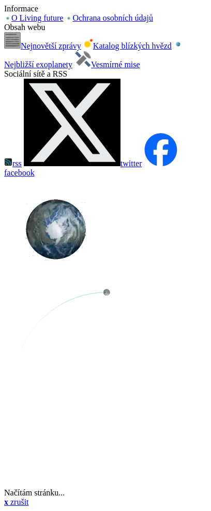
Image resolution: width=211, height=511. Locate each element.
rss (13, 163)
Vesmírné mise (107, 64)
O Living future (33, 17)
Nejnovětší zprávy (42, 45)
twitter (83, 163)
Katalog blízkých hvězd (127, 45)
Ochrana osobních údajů (109, 17)
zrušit (16, 502)
